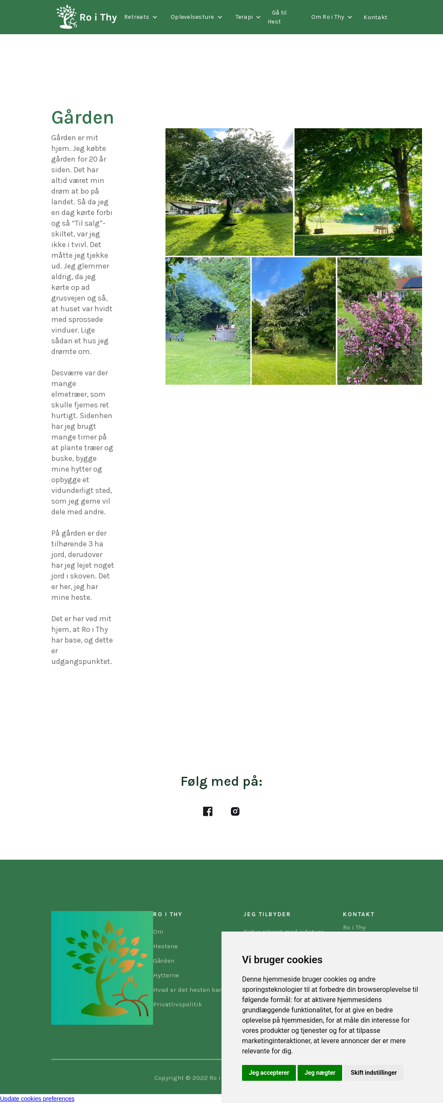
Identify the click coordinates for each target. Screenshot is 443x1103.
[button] (141, 17)
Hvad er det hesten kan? (189, 989)
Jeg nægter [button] (319, 1072)
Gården (163, 960)
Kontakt (375, 17)
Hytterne (166, 975)
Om (158, 931)
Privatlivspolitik (177, 1004)
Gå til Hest (277, 17)
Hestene (165, 946)
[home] (84, 17)
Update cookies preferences (37, 1098)
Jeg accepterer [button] (269, 1072)
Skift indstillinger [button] (374, 1072)
